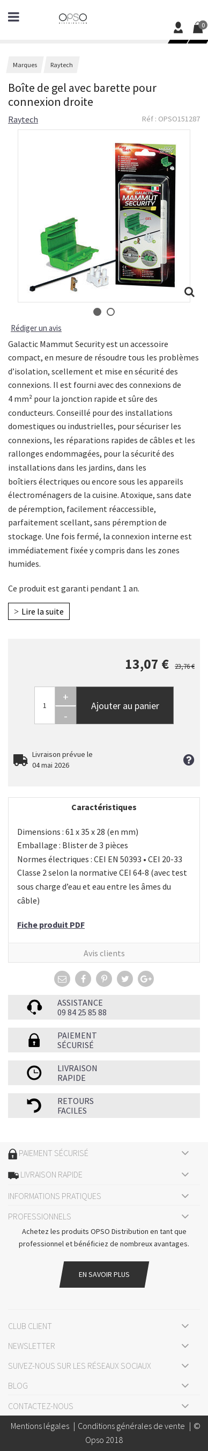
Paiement (77, 1035)
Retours (75, 1100)
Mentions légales (40, 1425)
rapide (71, 1077)
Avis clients (104, 953)
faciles (72, 1110)
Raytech (23, 119)
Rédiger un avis (36, 328)
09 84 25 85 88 (82, 1012)
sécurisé (75, 1044)
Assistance (80, 1002)
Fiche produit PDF (51, 924)
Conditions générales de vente (131, 1425)
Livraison (77, 1068)
